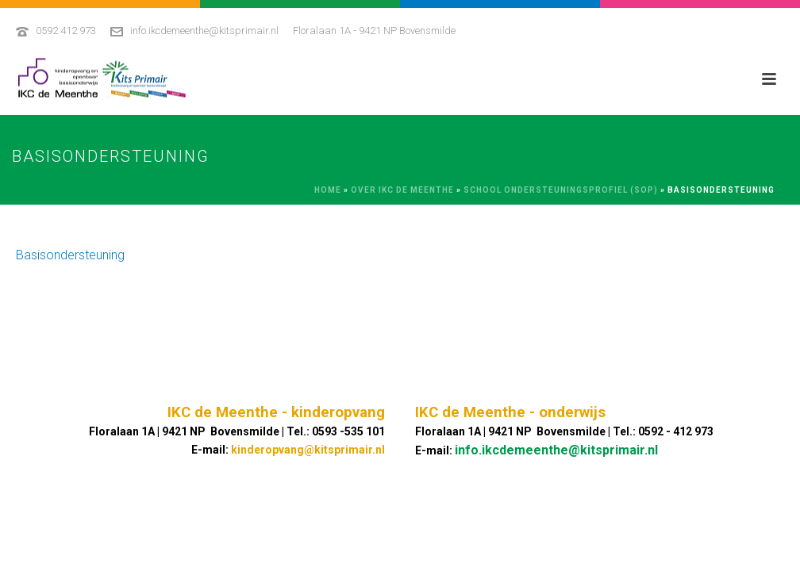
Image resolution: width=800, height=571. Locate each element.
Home (327, 190)
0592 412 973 (66, 30)
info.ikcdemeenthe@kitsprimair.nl (204, 30)
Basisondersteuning (70, 255)
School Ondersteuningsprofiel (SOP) (560, 190)
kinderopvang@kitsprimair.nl (308, 449)
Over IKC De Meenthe (402, 190)
